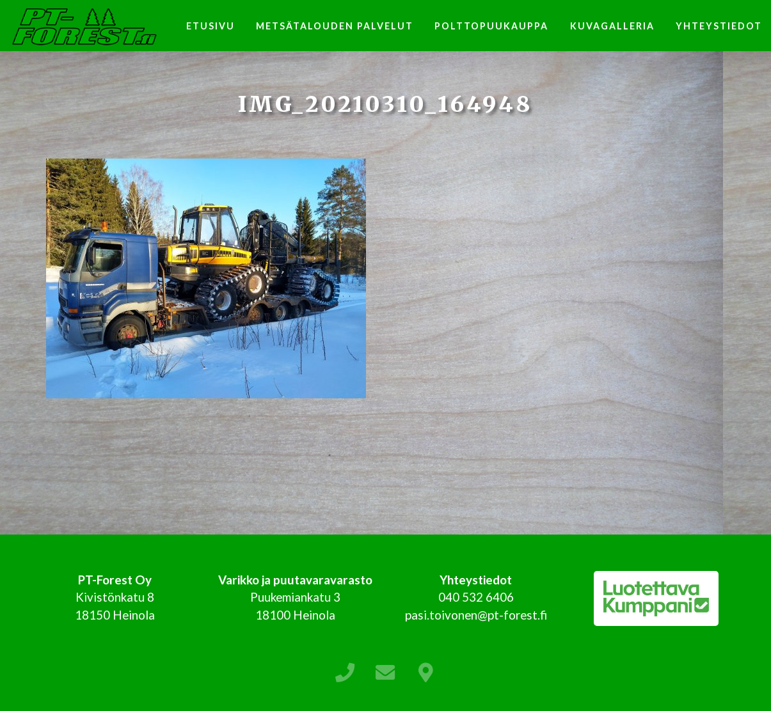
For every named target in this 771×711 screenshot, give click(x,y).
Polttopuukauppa (491, 25)
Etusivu (210, 25)
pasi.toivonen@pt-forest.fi (476, 614)
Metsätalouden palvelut (334, 25)
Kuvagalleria (612, 25)
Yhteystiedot (719, 25)
